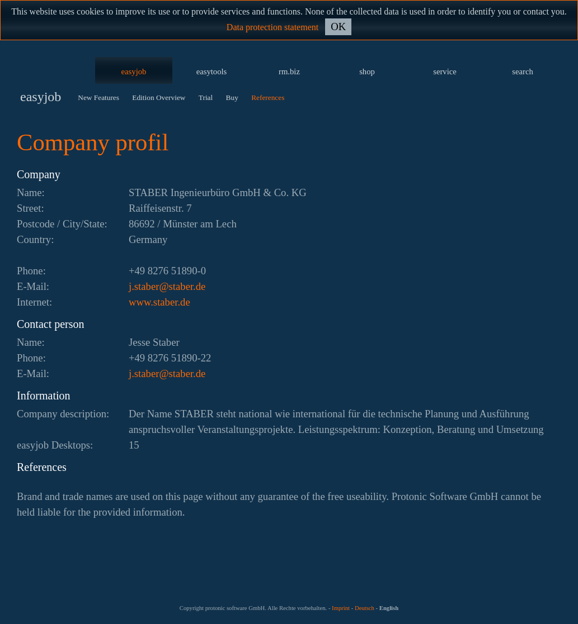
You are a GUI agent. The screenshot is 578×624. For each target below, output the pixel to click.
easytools (211, 71)
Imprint (341, 608)
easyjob (134, 71)
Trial (206, 97)
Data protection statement (272, 27)
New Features (98, 97)
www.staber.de (159, 302)
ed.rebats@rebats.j (167, 286)
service (445, 71)
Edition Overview (158, 97)
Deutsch (364, 608)
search (522, 71)
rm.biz (289, 71)
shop (367, 71)
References (267, 97)
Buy (232, 97)
